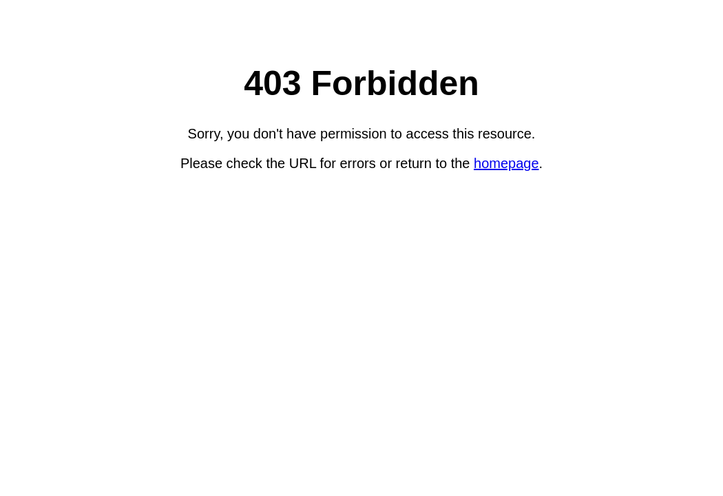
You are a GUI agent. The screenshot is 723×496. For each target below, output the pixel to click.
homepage (506, 163)
